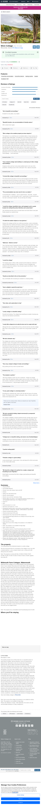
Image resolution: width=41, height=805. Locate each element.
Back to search (6, 11)
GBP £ (28, 1)
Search (36, 98)
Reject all (20, 798)
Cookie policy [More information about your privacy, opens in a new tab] (15, 792)
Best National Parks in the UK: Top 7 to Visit (34, 746)
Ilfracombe (18, 695)
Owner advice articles (20, 759)
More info (18, 752)
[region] (20, 794)
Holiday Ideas (30, 4)
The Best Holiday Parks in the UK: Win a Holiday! (35, 754)
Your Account (35, 1)
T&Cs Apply (20, 8)
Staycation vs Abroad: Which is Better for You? (35, 743)
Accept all (20, 802)
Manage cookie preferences (19, 750)
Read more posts (33, 757)
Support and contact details (20, 743)
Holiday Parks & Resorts (10, 4)
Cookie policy (19, 747)
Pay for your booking (20, 757)
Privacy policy (19, 745)
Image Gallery (6, 41)
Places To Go (19, 4)
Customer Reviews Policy (20, 755)
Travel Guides (36, 4)
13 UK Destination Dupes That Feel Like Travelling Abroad (34, 750)
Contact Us (23, 1)
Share (38, 47)
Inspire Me (18, 761)
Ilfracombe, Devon (12, 48)
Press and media (19, 763)
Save (34, 47)
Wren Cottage (7, 46)
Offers (24, 4)
